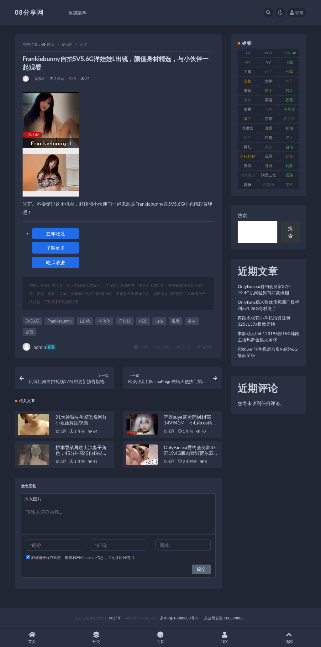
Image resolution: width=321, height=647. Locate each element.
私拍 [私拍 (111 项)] (289, 128)
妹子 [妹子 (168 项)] (289, 81)
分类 (96, 638)
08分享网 (29, 12)
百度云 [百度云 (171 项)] (289, 118)
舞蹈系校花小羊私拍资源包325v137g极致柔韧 (264, 321)
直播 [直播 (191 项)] (268, 128)
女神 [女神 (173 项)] (268, 81)
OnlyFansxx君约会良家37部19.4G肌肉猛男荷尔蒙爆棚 (191, 452)
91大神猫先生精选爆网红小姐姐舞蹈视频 (81, 419)
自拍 (159, 321)
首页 (50, 44)
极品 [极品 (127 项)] (247, 118)
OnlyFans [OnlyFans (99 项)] (289, 53)
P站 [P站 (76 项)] (248, 62)
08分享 (115, 618)
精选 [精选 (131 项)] (268, 137)
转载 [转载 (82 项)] (289, 165)
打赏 (141, 347)
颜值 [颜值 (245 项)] (247, 184)
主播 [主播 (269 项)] (247, 71)
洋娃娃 (124, 321)
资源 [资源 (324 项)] (247, 165)
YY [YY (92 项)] (268, 62)
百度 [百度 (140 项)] (268, 118)
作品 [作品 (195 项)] (268, 71)
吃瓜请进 (55, 262)
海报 (183, 347)
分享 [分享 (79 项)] (289, 71)
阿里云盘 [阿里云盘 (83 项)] (268, 175)
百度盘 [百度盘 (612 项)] (247, 128)
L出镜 (85, 321)
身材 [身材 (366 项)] (268, 165)
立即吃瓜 (55, 233)
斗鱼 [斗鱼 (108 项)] (268, 109)
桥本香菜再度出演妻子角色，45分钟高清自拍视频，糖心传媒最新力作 (81, 452)
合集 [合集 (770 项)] (247, 81)
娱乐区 (67, 44)
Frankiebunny (59, 321)
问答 (161, 638)
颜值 (29, 331)
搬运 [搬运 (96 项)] (268, 99)
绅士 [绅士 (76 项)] (289, 137)
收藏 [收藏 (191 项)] (289, 99)
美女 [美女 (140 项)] (268, 147)
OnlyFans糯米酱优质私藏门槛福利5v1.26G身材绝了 (268, 305)
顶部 (289, 638)
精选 (143, 321)
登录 (297, 12)
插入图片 (33, 498)
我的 (224, 638)
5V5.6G (32, 321)
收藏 (162, 347)
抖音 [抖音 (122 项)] (289, 90)
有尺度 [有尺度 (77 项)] (289, 109)
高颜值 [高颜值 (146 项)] (268, 184)
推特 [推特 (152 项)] (247, 99)
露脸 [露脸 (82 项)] (289, 175)
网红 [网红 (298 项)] (247, 147)
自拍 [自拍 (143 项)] (289, 147)
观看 (175, 321)
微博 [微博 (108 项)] (247, 90)
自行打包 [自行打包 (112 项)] (247, 156)
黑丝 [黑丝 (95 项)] (289, 184)
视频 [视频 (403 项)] (289, 156)
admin (39, 347)
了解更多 (55, 247)
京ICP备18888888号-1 (179, 618)
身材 (192, 321)
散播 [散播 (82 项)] (247, 109)
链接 (204, 347)
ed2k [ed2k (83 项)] (269, 52)
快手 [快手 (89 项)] (268, 90)
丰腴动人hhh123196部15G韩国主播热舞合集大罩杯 (268, 336)
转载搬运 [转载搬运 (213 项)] (247, 175)
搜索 (242, 215)
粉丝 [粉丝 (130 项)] (247, 137)
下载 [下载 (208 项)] (289, 62)
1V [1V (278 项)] (247, 52)
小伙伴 (104, 321)
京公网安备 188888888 (224, 618)
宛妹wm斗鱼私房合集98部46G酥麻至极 (267, 352)
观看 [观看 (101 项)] (268, 156)
